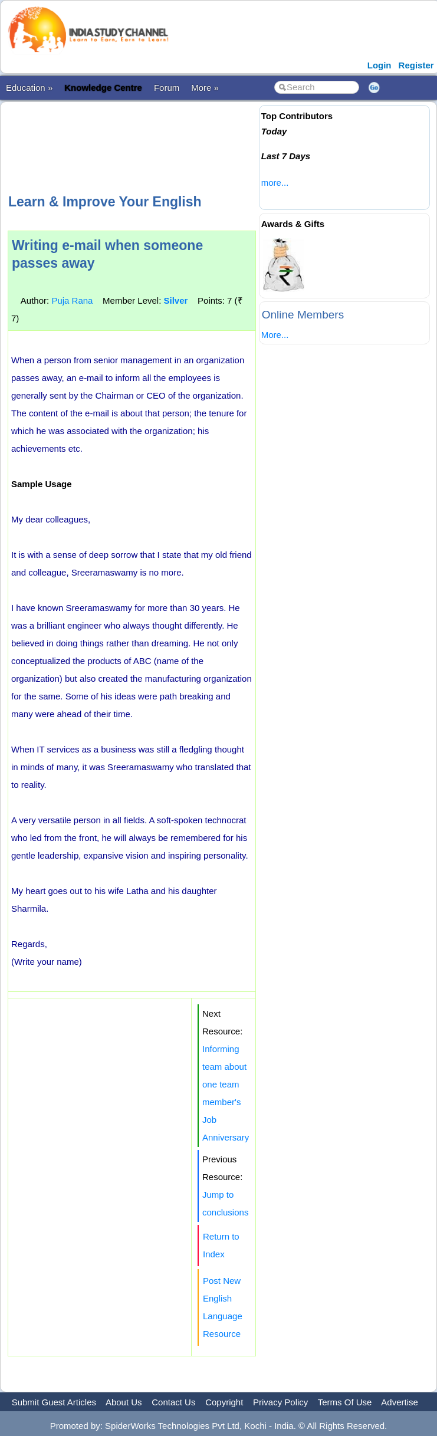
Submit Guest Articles (54, 1402)
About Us (124, 1402)
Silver (175, 300)
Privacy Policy (280, 1402)
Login (379, 65)
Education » (29, 88)
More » (205, 88)
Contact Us (173, 1402)
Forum (166, 88)
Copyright (224, 1402)
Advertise (399, 1402)
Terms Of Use (345, 1402)
